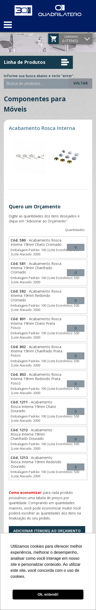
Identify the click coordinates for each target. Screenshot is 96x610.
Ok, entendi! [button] (47, 594)
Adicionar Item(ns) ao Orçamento (47, 530)
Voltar (80, 83)
